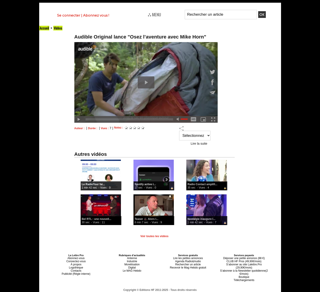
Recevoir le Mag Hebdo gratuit (188, 266)
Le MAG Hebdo (132, 268)
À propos (76, 263)
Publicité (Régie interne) (76, 271)
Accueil (44, 28)
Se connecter (68, 15)
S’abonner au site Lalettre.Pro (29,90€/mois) (244, 263)
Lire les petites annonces (188, 258)
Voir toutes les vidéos (154, 236)
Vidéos (58, 28)
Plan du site (149, 290)
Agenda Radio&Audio (188, 260)
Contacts (76, 268)
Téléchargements (243, 274)
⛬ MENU (154, 14)
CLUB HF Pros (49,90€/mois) (244, 260)
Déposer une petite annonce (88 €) (244, 258)
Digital (132, 266)
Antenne (132, 258)
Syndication (170, 290)
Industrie (132, 260)
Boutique (244, 271)
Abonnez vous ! (96, 15)
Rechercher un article (188, 263)
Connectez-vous (76, 260)
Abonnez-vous (76, 258)
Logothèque (75, 266)
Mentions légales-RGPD (195, 286)
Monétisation (132, 263)
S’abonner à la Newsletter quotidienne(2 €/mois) (244, 267)
